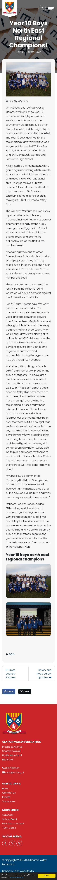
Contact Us (9, 793)
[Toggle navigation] (51, 8)
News (5, 788)
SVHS (12, 654)
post (24, 691)
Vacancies (8, 801)
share (8, 691)
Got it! (47, 876)
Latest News (34, 52)
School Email (9, 819)
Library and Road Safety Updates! (44, 673)
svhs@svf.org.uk (14, 772)
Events (6, 797)
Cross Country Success (10, 673)
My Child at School (13, 823)
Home (19, 52)
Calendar (7, 815)
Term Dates (9, 828)
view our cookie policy (17, 877)
